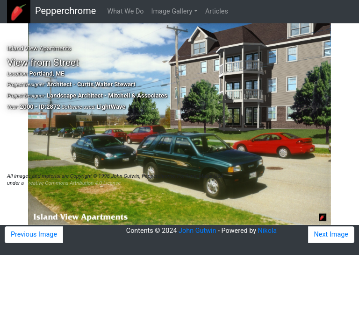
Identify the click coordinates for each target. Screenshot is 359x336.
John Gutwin (197, 231)
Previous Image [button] (34, 234)
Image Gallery (172, 11)
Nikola (267, 231)
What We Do (125, 11)
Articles (216, 11)
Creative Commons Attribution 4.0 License (73, 183)
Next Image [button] (331, 234)
